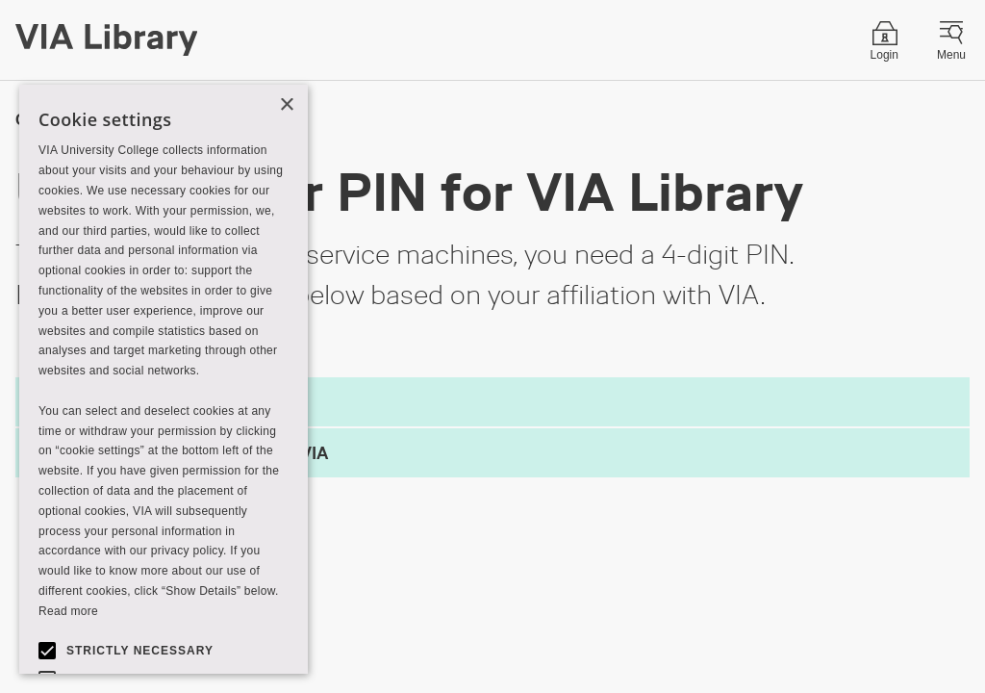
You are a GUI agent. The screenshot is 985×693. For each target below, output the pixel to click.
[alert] (163, 379)
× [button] (286, 105)
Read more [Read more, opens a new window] (68, 611)
